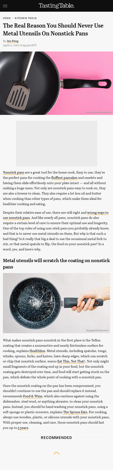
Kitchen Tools (26, 18)
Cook (7, 18)
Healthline (37, 350)
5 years (23, 427)
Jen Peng (12, 41)
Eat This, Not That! (71, 361)
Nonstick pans (13, 172)
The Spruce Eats (75, 412)
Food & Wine (32, 396)
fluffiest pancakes (64, 177)
